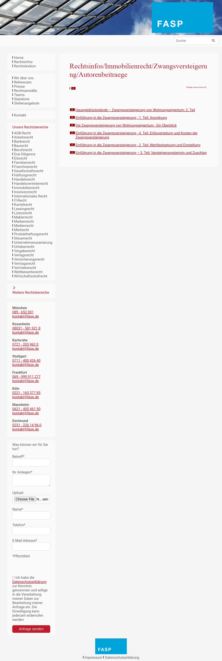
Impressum (93, 659)
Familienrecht (24, 162)
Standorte (21, 99)
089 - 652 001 (23, 312)
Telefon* (31, 530)
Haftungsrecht (25, 175)
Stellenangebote (26, 103)
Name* (31, 515)
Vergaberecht (24, 251)
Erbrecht (20, 158)
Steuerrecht (23, 238)
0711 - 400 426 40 (26, 360)
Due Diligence (24, 154)
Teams (19, 95)
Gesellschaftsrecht (28, 171)
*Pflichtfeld (21, 557)
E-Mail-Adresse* (31, 546)
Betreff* (31, 460)
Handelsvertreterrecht (31, 183)
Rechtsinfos (23, 62)
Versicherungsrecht (29, 259)
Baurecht (21, 146)
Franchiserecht (25, 167)
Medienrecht (24, 226)
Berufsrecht (23, 150)
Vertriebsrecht (25, 268)
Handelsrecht (24, 179)
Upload (31, 498)
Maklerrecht (23, 217)
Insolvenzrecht (25, 192)
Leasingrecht (24, 209)
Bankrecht (22, 141)
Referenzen (23, 82)
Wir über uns (24, 78)
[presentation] (39, 566)
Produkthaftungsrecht (31, 234)
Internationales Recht (30, 196)
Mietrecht (21, 230)
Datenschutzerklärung (29, 583)
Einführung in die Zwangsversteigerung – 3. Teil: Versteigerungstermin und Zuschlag (141, 153)
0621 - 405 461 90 (26, 409)
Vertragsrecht (24, 263)
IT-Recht (20, 200)
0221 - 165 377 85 (26, 393)
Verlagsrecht (24, 255)
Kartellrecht (23, 205)
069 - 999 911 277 (26, 377)
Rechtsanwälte (25, 91)
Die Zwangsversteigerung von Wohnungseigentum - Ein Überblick (126, 125)
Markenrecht (24, 221)
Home (19, 58)
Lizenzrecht (23, 213)
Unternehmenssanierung (33, 242)
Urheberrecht (24, 247)
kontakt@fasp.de (25, 316)
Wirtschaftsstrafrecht (30, 276)
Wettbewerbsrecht (28, 272)
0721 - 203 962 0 (25, 344)
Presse (19, 86)
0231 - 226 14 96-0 (26, 425)
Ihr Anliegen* (31, 479)
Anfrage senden (31, 630)
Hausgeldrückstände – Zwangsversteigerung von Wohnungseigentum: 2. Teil (135, 110)
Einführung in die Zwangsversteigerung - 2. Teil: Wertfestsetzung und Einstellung (138, 145)
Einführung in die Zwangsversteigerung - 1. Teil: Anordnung (121, 118)
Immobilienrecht (27, 188)
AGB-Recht (22, 133)
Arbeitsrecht (23, 137)
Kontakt (20, 115)
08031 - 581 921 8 (26, 328)
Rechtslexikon (25, 66)
